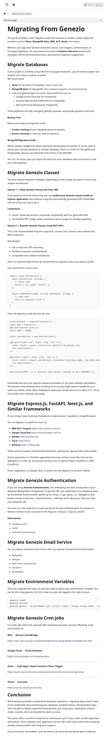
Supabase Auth (19, 524)
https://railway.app (30, 444)
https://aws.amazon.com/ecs (46, 428)
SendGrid (16, 567)
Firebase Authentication (24, 532)
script (27, 145)
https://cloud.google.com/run (46, 432)
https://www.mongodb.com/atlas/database (65, 89)
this (92, 199)
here (19, 508)
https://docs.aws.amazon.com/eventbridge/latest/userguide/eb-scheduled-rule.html (50, 640)
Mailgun (16, 559)
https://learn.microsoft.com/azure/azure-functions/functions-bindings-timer (46, 671)
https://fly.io (24, 440)
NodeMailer (18, 571)
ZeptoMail (17, 555)
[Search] (93, 4)
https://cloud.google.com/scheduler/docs (28, 656)
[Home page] (4, 14)
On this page (10, 20)
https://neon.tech (54, 85)
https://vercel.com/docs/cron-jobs (25, 687)
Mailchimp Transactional (24, 563)
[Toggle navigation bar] (7, 5)
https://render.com (29, 436)
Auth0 (15, 528)
